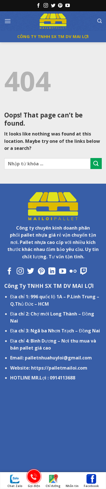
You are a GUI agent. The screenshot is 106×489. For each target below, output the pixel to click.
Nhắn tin (72, 481)
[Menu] (7, 21)
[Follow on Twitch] (83, 271)
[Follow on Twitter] (53, 5)
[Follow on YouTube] (67, 5)
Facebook (91, 481)
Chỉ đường (53, 481)
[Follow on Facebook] (38, 5)
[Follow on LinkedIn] (51, 271)
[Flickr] (73, 271)
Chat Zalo (14, 481)
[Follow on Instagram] (46, 5)
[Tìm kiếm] (99, 20)
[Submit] (96, 163)
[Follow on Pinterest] (60, 5)
